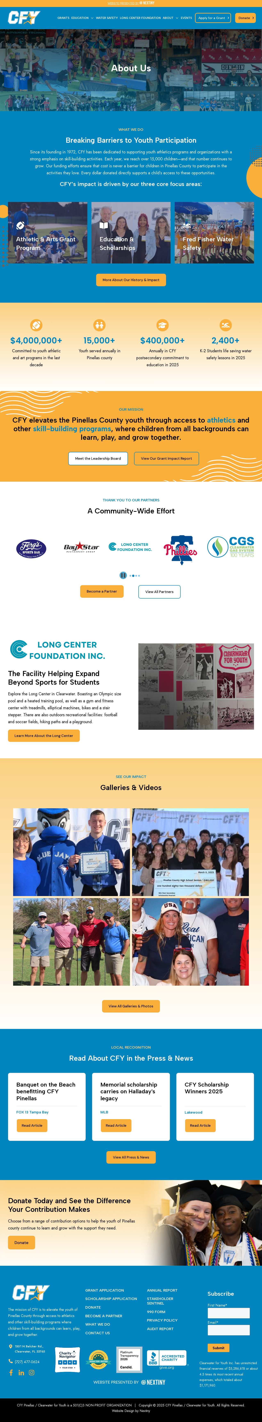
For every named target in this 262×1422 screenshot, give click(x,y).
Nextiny (145, 1410)
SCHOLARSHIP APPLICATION (111, 1299)
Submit (218, 1348)
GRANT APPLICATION (104, 1290)
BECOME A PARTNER (103, 1316)
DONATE (93, 1307)
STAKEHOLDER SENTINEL (160, 1301)
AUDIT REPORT (160, 1329)
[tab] (130, 576)
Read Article (32, 1125)
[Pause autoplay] (123, 575)
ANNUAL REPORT (162, 1290)
